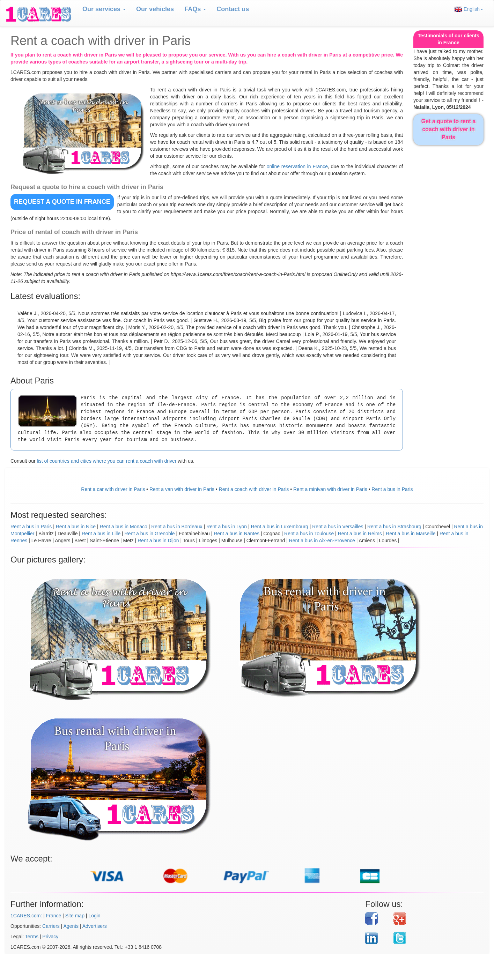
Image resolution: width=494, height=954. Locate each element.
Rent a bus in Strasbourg (394, 526)
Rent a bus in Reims (360, 533)
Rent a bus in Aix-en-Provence (322, 540)
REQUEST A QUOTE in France (62, 201)
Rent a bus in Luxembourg (279, 526)
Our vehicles (155, 9)
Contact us (232, 9)
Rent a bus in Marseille (410, 533)
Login (94, 915)
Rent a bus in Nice (76, 526)
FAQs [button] (195, 9)
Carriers (51, 926)
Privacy (50, 936)
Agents (71, 926)
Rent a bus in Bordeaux (176, 526)
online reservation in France (297, 166)
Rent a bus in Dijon (158, 540)
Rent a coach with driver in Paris (254, 489)
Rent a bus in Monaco (123, 526)
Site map (74, 915)
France (53, 915)
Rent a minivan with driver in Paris (330, 489)
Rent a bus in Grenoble (150, 533)
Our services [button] (104, 9)
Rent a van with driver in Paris (181, 489)
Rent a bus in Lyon (226, 526)
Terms (31, 936)
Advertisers (94, 926)
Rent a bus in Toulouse (309, 533)
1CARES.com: (26, 915)
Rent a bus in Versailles (337, 526)
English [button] (469, 9)
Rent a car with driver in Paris (113, 489)
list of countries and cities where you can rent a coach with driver (106, 461)
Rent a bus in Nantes (236, 533)
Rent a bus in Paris (392, 489)
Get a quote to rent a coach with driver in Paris (448, 129)
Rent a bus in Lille (101, 533)
